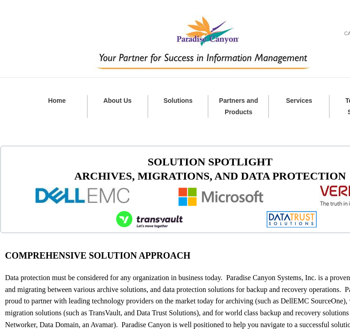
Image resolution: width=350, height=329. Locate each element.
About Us (117, 100)
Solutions (178, 100)
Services (299, 100)
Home (57, 100)
